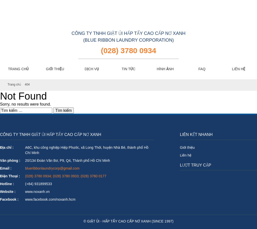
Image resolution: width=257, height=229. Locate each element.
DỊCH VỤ (92, 69)
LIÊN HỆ (238, 69)
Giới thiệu (187, 147)
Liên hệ (185, 155)
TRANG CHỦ (18, 69)
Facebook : (9, 199)
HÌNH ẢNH (165, 69)
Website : (8, 192)
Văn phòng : (10, 161)
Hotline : (7, 184)
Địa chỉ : (7, 147)
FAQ (202, 69)
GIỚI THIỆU (55, 69)
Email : (6, 168)
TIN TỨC (129, 69)
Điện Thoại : (10, 176)
